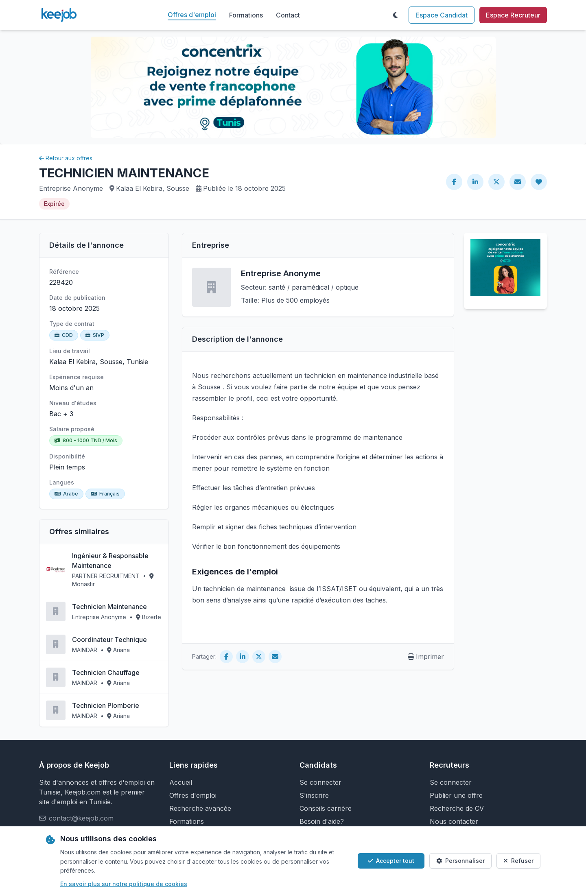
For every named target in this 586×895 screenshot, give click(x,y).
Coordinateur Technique (109, 639)
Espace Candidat (441, 15)
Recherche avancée (200, 808)
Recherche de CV (457, 808)
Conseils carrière (326, 808)
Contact (288, 15)
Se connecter (320, 782)
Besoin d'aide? (322, 821)
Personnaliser (460, 860)
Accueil (180, 782)
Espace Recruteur (513, 15)
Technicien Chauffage (106, 672)
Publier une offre (456, 795)
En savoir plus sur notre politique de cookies (123, 883)
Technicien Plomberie (105, 705)
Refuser (518, 860)
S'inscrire (314, 795)
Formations (246, 15)
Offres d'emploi (192, 15)
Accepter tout (391, 860)
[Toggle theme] (395, 15)
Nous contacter (454, 821)
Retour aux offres (65, 158)
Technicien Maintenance (109, 606)
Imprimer (426, 657)
